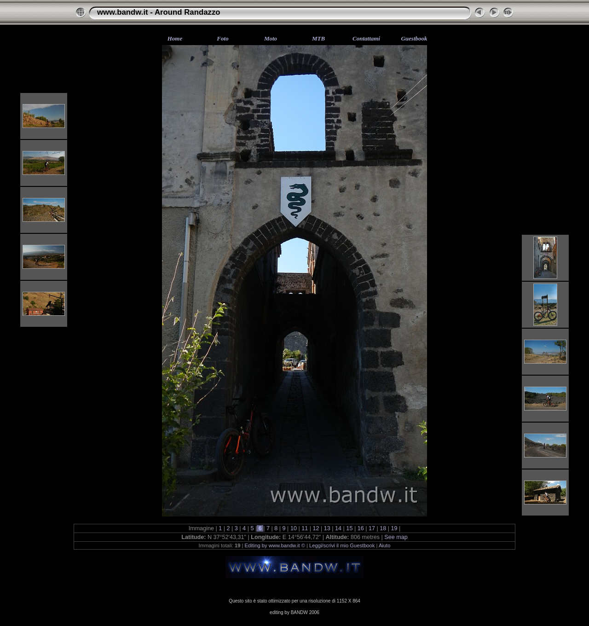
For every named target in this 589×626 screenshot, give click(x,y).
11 (305, 528)
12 (316, 528)
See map (395, 537)
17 (371, 528)
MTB (318, 38)
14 (338, 528)
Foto (222, 38)
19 (394, 528)
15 (349, 528)
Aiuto (385, 545)
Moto (270, 38)
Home (175, 38)
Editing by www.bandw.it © (275, 545)
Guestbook (414, 38)
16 (360, 528)
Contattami (366, 38)
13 (327, 528)
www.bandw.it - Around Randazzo (158, 12)
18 (383, 528)
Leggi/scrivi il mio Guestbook (342, 545)
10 (293, 528)
